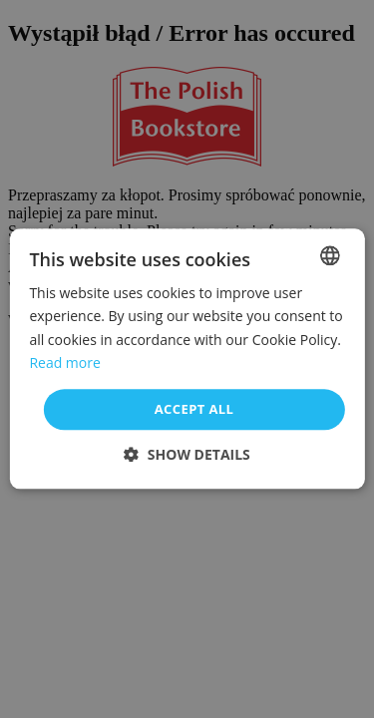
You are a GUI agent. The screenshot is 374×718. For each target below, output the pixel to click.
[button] (187, 455)
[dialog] (186, 358)
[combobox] (330, 255)
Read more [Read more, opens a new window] (64, 362)
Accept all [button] (194, 409)
